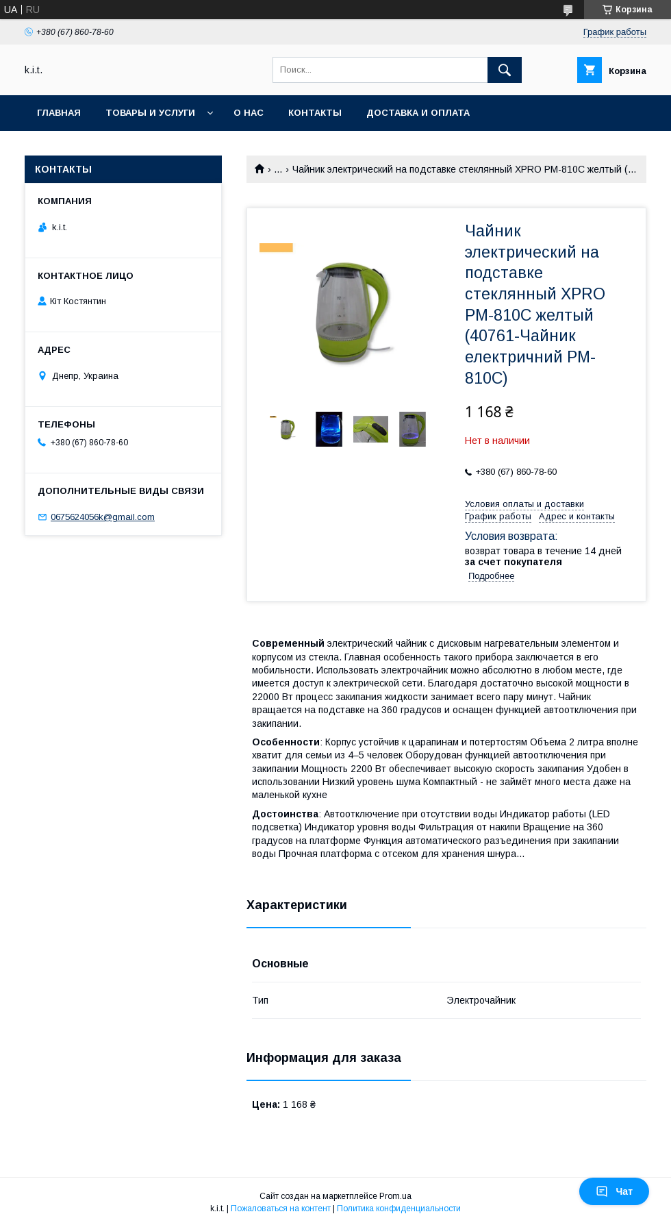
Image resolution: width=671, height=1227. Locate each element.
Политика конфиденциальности (399, 1208)
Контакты (315, 113)
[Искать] (505, 70)
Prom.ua (395, 1196)
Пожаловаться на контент (281, 1208)
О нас (248, 113)
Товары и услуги (150, 113)
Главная (59, 113)
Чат (614, 1191)
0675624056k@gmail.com (103, 517)
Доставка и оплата (418, 113)
